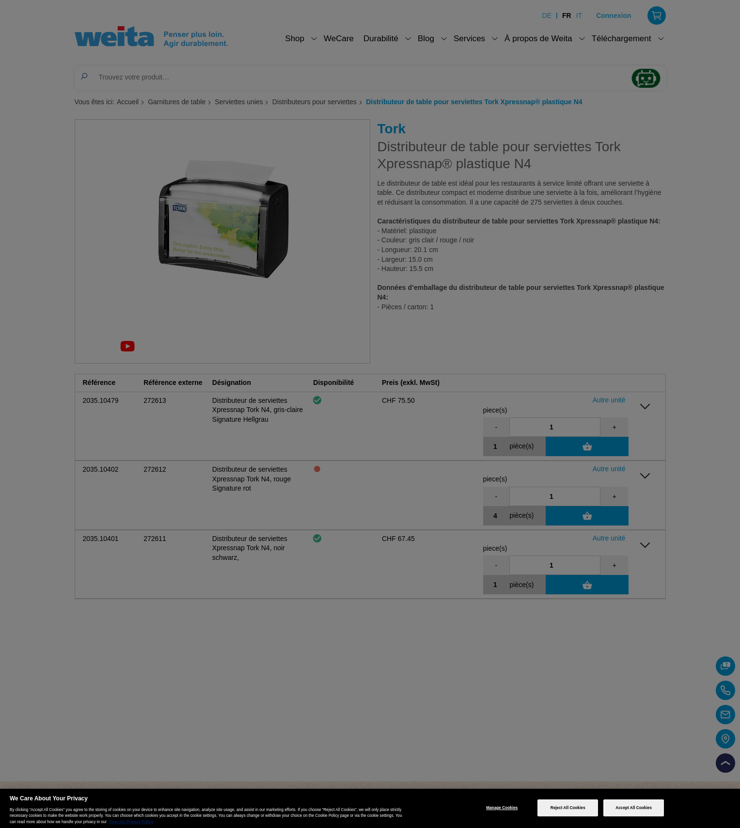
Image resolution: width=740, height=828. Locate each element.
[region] (370, 808)
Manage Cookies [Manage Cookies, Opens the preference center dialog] (502, 808)
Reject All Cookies (568, 808)
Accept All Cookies (633, 808)
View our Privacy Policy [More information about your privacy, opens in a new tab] (131, 822)
